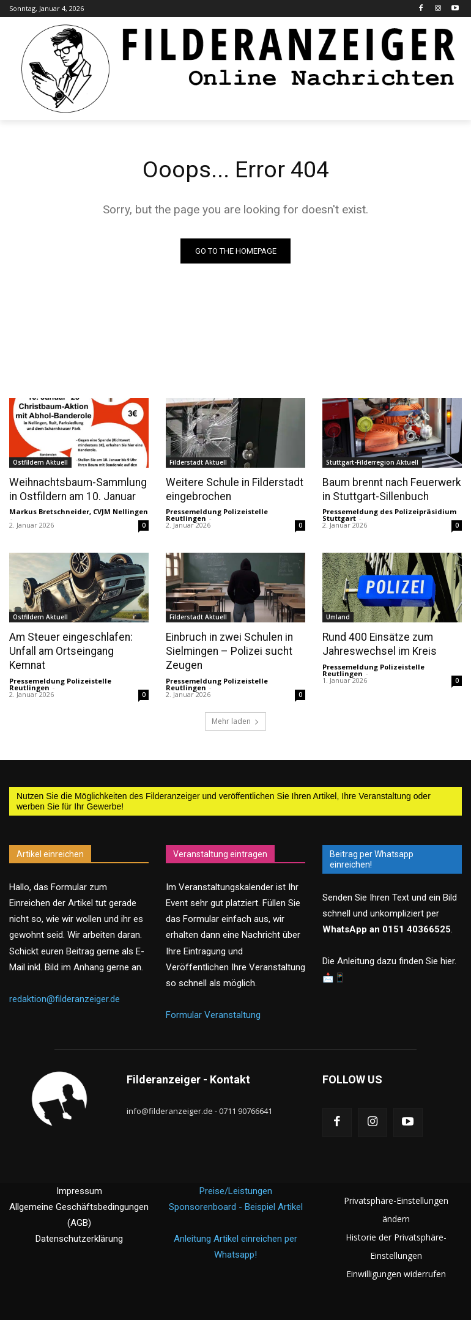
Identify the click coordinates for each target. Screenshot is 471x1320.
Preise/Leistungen (235, 1189)
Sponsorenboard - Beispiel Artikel (236, 1205)
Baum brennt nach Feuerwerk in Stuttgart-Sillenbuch (388, 489)
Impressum (79, 1189)
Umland (338, 617)
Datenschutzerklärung (79, 1237)
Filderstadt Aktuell (198, 462)
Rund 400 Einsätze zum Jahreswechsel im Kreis (377, 644)
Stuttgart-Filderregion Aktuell (372, 462)
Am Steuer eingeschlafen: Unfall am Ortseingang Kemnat (68, 650)
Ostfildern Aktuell (40, 462)
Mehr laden (235, 719)
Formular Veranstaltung (213, 1013)
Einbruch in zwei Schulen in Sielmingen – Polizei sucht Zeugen (227, 650)
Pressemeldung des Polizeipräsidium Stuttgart (389, 515)
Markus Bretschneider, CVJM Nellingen (78, 511)
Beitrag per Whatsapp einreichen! (372, 857)
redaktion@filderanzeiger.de (64, 996)
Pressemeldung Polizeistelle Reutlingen (217, 515)
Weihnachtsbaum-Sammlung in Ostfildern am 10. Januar (75, 489)
